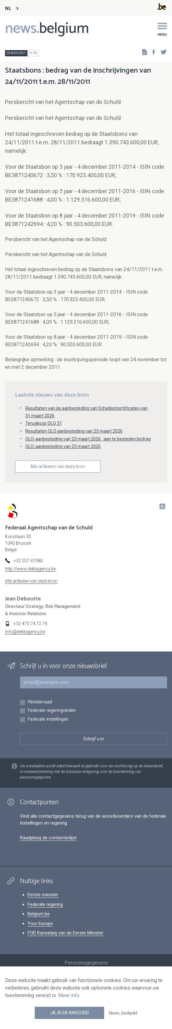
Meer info (68, 995)
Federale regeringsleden (52, 710)
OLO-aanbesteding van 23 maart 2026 (63, 446)
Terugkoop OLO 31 (43, 423)
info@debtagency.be (25, 631)
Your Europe (40, 923)
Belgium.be (39, 914)
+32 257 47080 (28, 560)
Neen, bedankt (123, 1013)
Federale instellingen (48, 719)
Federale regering (45, 904)
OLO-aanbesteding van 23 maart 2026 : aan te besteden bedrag (88, 438)
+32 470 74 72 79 (30, 623)
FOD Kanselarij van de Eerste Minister (66, 933)
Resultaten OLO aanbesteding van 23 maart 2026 (74, 431)
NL (8, 8)
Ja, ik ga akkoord (69, 1012)
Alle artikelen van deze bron (57, 466)
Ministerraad (40, 702)
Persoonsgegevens (86, 963)
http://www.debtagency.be (30, 568)
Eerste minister (43, 895)
